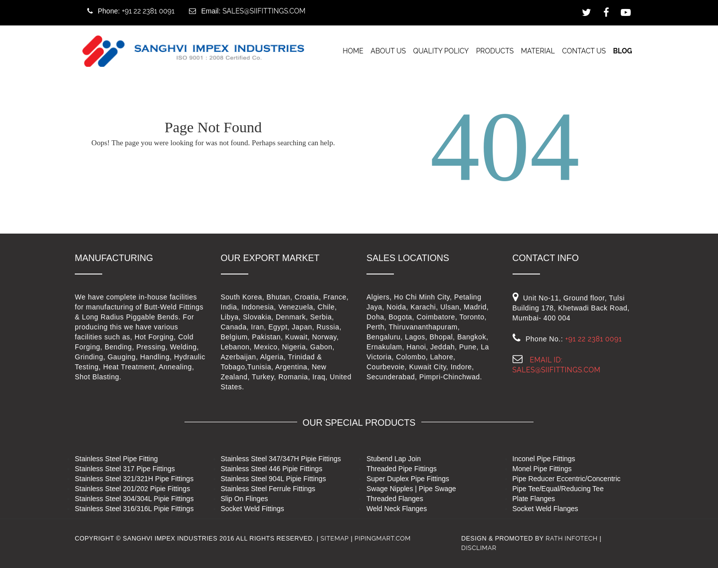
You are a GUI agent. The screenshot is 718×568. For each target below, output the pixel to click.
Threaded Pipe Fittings (401, 469)
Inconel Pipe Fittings (544, 459)
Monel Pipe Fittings (542, 469)
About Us (388, 50)
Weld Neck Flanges (396, 509)
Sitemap (335, 538)
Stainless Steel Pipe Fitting (116, 459)
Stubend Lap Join (393, 459)
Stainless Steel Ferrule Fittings (268, 489)
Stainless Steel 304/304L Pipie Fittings (134, 499)
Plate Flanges (534, 499)
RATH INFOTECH (571, 538)
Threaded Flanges (394, 499)
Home (353, 50)
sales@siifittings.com (263, 11)
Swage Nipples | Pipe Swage (411, 489)
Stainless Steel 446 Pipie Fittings (272, 469)
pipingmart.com (383, 538)
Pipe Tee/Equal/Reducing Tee (558, 489)
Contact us (584, 50)
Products (495, 50)
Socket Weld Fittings (252, 509)
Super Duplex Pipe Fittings (407, 479)
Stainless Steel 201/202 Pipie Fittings (132, 489)
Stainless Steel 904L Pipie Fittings (273, 479)
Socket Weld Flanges (545, 509)
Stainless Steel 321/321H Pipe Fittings (134, 479)
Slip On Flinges (244, 499)
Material (538, 50)
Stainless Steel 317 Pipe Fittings (125, 469)
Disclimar (479, 548)
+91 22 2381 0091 (148, 11)
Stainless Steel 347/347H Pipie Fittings (281, 459)
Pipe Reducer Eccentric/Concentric (567, 479)
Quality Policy (441, 50)
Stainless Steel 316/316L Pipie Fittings (134, 509)
